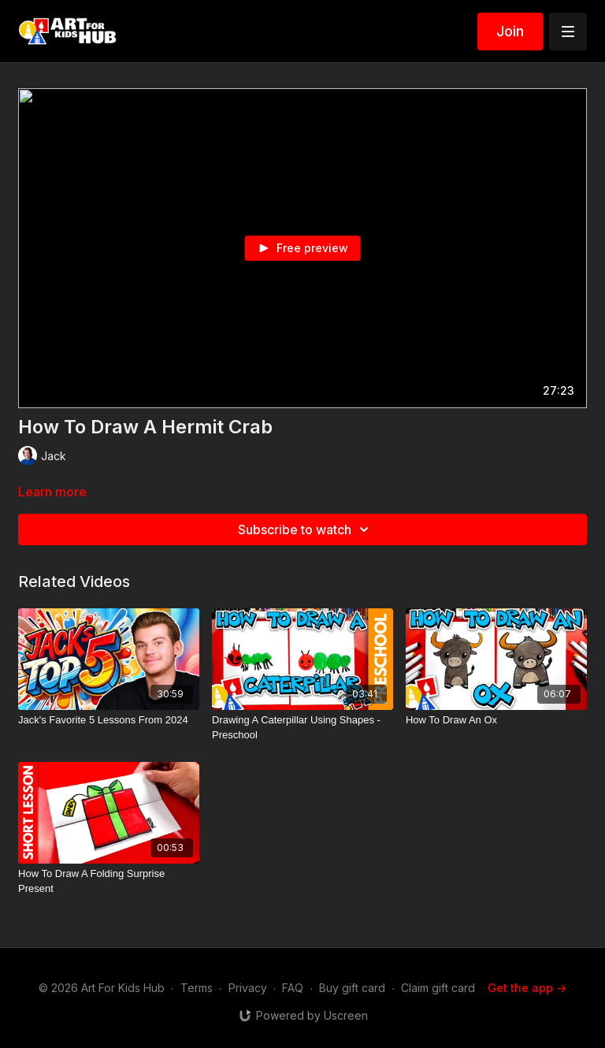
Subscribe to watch (305, 529)
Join (510, 31)
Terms (196, 987)
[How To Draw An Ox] (496, 720)
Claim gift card (438, 987)
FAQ (292, 987)
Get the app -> (527, 987)
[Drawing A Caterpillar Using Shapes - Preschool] (302, 727)
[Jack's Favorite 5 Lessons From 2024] (108, 720)
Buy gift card (352, 987)
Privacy (247, 987)
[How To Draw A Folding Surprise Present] (108, 881)
